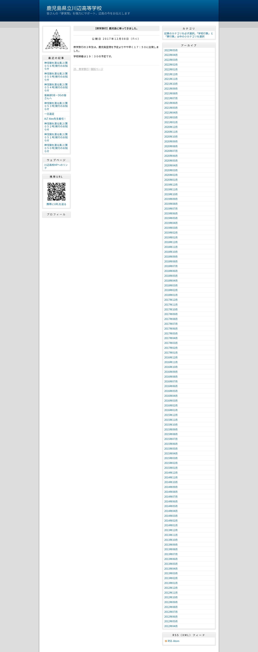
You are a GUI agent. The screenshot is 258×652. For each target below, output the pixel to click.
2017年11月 (171, 304)
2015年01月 (171, 467)
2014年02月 (171, 520)
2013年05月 (171, 563)
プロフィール (56, 214)
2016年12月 (171, 357)
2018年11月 (171, 247)
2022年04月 (171, 55)
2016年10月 (171, 367)
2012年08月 (171, 607)
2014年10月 (171, 482)
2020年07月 (171, 151)
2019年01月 (171, 237)
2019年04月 (171, 223)
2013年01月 (171, 583)
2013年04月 (171, 568)
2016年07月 (171, 381)
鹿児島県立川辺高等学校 (74, 7)
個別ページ (97, 69)
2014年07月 (171, 496)
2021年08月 (171, 93)
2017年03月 (171, 343)
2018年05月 (171, 275)
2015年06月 (171, 443)
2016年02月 (171, 405)
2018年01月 (171, 295)
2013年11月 (171, 535)
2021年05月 (171, 107)
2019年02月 (171, 232)
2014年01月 (171, 525)
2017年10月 (171, 309)
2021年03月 (171, 117)
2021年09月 (171, 88)
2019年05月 (171, 218)
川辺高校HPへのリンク (56, 166)
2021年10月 (171, 83)
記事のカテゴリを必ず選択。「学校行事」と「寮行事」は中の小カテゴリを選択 (188, 35)
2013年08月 (171, 549)
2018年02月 (171, 290)
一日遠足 (49, 114)
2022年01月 (171, 69)
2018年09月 (171, 256)
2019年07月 (171, 208)
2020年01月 (171, 179)
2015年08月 (171, 434)
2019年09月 (171, 199)
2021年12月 (171, 74)
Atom (176, 641)
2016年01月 (171, 410)
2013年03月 (171, 573)
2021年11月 (171, 79)
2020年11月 (171, 131)
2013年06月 (171, 559)
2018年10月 (171, 251)
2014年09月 (171, 487)
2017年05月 (171, 333)
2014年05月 (171, 506)
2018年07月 (171, 266)
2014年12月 (171, 472)
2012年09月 (171, 602)
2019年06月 (171, 213)
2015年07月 (171, 439)
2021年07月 (171, 98)
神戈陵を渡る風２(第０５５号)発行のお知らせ (56, 76)
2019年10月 (171, 194)
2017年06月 (171, 328)
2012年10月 (171, 597)
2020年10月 (171, 136)
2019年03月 (171, 227)
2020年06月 (171, 155)
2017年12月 (171, 299)
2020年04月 (171, 165)
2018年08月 (171, 261)
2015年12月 (171, 415)
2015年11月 (171, 419)
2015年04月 (171, 453)
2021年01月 (171, 122)
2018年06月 (171, 271)
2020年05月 (171, 160)
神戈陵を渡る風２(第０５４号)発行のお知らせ (56, 87)
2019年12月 (171, 184)
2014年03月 (171, 515)
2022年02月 (171, 64)
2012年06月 (171, 616)
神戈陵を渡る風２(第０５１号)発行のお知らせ (56, 137)
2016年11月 (171, 362)
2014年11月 (171, 477)
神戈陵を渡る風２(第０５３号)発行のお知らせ (56, 106)
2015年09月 (171, 429)
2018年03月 (171, 285)
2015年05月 (171, 448)
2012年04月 (171, 626)
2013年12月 (171, 530)
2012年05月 (171, 621)
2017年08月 (171, 319)
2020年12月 (171, 127)
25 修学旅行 (81, 69)
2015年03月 (171, 458)
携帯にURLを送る (56, 204)
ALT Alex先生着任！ (55, 118)
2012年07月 (171, 611)
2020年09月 (171, 141)
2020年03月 (171, 170)
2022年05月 (171, 50)
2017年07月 (171, 323)
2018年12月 (171, 242)
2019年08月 (171, 203)
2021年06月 (171, 103)
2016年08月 (171, 376)
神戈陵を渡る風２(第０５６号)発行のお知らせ (56, 66)
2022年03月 (171, 59)
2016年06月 (171, 386)
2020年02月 (171, 175)
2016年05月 (171, 391)
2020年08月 (171, 146)
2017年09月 (171, 314)
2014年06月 (171, 501)
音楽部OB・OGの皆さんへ (55, 96)
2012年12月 (171, 587)
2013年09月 (171, 544)
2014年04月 (171, 511)
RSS (170, 641)
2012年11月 (171, 592)
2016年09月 (171, 371)
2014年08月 (171, 491)
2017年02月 (171, 347)
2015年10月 (171, 424)
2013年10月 (171, 539)
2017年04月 (171, 338)
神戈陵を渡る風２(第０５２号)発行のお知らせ (56, 126)
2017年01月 (171, 352)
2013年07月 (171, 554)
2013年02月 (171, 578)
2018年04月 (171, 280)
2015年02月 (171, 463)
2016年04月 (171, 395)
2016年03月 (171, 400)
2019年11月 (171, 189)
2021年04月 (171, 112)
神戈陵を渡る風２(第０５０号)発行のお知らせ (56, 148)
